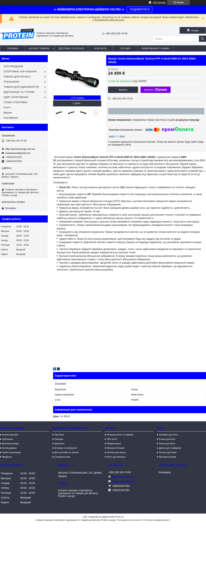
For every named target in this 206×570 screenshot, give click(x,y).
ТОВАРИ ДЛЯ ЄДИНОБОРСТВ (21, 87)
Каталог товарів (39, 48)
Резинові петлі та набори (120, 434)
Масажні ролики (167, 456)
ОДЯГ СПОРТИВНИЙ (16, 97)
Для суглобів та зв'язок (66, 452)
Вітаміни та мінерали (65, 448)
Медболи (7, 456)
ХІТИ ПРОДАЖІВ (13, 66)
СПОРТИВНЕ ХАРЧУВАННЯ (20, 71)
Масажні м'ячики (115, 448)
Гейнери (58, 439)
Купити (123, 89)
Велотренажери (10, 443)
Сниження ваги (62, 456)
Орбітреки (7, 439)
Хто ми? (125, 48)
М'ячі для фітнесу (116, 456)
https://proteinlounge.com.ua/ (20, 149)
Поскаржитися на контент (129, 520)
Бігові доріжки (9, 448)
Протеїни (59, 434)
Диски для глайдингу (170, 448)
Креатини (59, 443)
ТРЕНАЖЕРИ (11, 81)
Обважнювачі (114, 443)
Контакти (101, 48)
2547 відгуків (159, 2)
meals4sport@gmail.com (17, 153)
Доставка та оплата (71, 48)
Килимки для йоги (168, 434)
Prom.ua (120, 517)
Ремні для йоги (167, 443)
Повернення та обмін (156, 48)
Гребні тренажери (11, 452)
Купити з (155, 89)
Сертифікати (11, 117)
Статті (7, 107)
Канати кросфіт (10, 434)
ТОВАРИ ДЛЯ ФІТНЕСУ (17, 76)
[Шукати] (202, 39)
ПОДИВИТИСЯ (140, 9)
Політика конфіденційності (157, 520)
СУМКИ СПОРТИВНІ (15, 102)
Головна (12, 48)
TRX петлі (112, 439)
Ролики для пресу (116, 452)
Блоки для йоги (167, 439)
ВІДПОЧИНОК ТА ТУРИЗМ (19, 92)
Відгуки (8, 112)
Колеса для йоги (167, 452)
